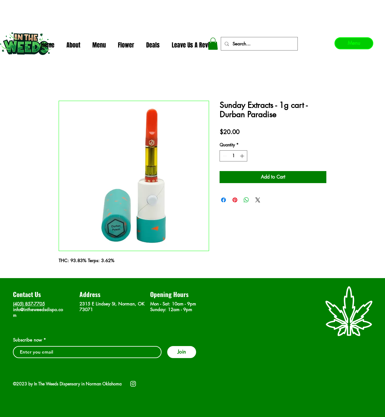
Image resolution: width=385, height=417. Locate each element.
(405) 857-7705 (29, 304)
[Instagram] (133, 384)
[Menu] (353, 43)
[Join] (181, 352)
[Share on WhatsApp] (246, 200)
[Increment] (242, 156)
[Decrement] (224, 156)
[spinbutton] (233, 156)
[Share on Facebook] (223, 200)
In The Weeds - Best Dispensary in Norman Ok (193, 6)
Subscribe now (27, 340)
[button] (213, 44)
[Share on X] (257, 200)
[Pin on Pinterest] (235, 200)
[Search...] (259, 43)
